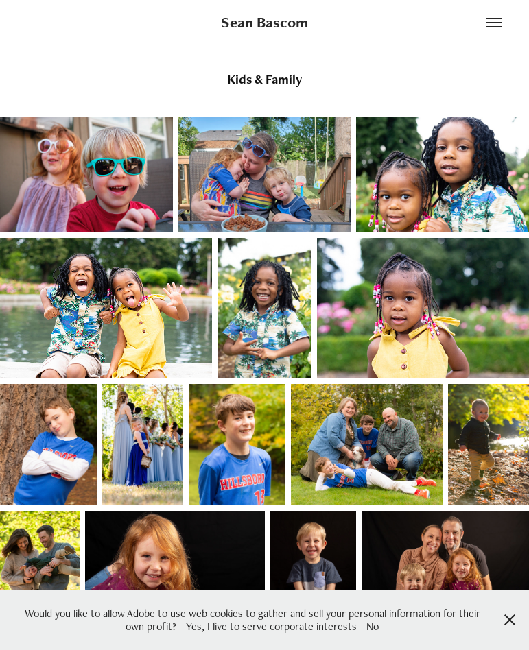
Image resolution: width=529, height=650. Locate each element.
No (372, 626)
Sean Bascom (264, 22)
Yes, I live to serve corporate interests (271, 626)
